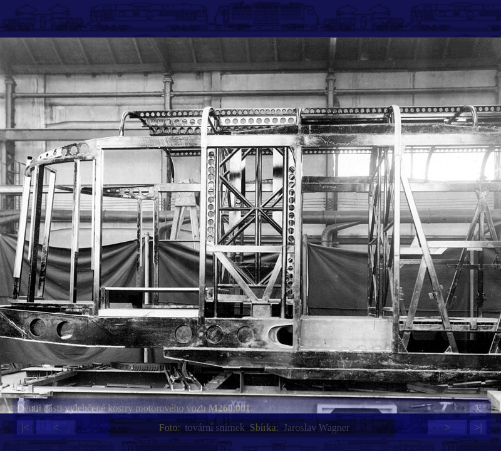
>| (478, 427)
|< (25, 427)
